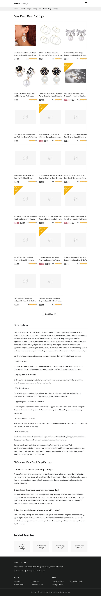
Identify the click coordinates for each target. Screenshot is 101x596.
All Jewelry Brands (76, 581)
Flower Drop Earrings (79, 547)
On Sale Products (58, 581)
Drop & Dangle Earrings (29, 9)
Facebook (19, 571)
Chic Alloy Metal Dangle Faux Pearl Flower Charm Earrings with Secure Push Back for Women (50, 96)
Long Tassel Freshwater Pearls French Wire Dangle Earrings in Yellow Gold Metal (74, 96)
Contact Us (35, 581)
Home (16, 9)
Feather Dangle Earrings (22, 547)
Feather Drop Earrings (41, 547)
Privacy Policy (18, 585)
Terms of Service (37, 585)
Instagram (31, 571)
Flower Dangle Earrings (60, 547)
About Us (17, 581)
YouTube (42, 571)
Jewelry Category (58, 585)
